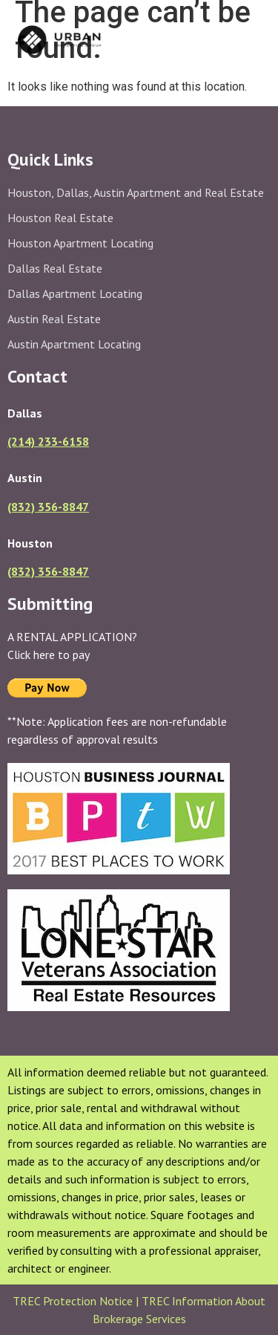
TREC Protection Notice (74, 1300)
